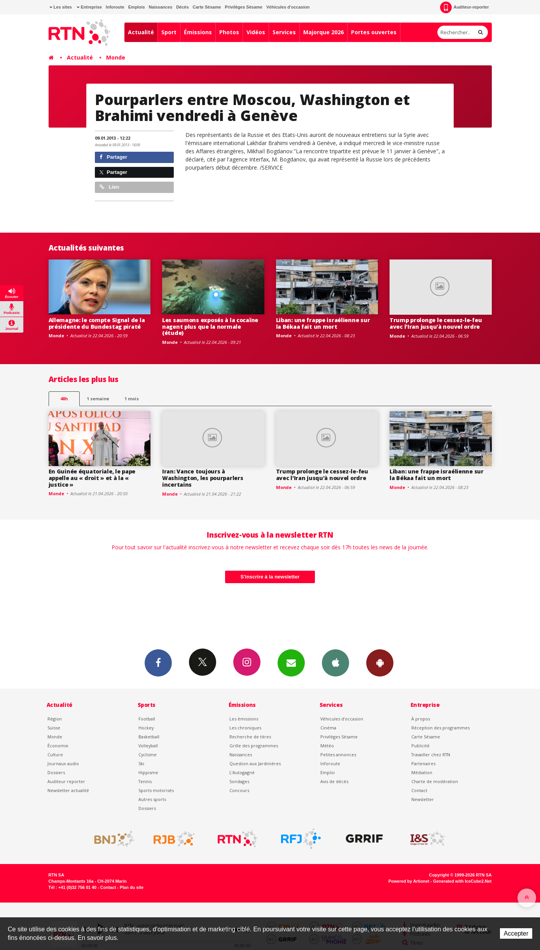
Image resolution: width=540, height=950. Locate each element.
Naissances (161, 7)
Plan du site (131, 887)
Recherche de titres (250, 736)
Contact (419, 790)
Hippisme (148, 772)
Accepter (516, 933)
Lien (109, 187)
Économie (57, 745)
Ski (141, 763)
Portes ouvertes (374, 32)
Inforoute (115, 7)
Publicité (420, 745)
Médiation (421, 772)
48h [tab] (64, 398)
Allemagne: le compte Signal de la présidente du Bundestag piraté (97, 323)
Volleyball (148, 745)
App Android (379, 662)
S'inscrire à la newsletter (270, 577)
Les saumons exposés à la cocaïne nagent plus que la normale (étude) (210, 326)
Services (284, 32)
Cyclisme (147, 754)
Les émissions (243, 718)
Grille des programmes (253, 745)
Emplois (136, 7)
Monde (115, 57)
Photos (229, 32)
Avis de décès (334, 781)
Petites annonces (338, 754)
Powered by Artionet (408, 881)
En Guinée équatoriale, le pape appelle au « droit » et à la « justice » (92, 478)
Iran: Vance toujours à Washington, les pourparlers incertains (202, 478)
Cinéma (328, 727)
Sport (169, 32)
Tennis (145, 781)
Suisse (53, 727)
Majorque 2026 (323, 32)
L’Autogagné (242, 772)
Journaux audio (63, 763)
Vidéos (255, 32)
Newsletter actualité (68, 790)
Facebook (158, 662)
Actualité (141, 32)
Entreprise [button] (89, 7)
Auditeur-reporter (464, 7)
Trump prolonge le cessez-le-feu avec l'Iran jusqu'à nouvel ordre (436, 323)
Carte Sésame (207, 7)
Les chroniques (245, 727)
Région (54, 718)
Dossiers (56, 772)
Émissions (198, 32)
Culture (55, 754)
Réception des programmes (440, 727)
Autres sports (152, 799)
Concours (239, 790)
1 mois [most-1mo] (131, 398)
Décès (182, 7)
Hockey (146, 727)
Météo (327, 745)
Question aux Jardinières (255, 763)
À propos (420, 718)
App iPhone (335, 662)
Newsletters (291, 662)
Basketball (148, 736)
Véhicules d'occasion (287, 7)
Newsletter (422, 799)
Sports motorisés (156, 790)
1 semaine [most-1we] (98, 398)
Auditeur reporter (66, 781)
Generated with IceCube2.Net (462, 881)
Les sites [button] (60, 7)
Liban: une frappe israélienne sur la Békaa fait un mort (323, 323)
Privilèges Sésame (243, 7)
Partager (113, 157)
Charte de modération (434, 781)
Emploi (327, 772)
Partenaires (423, 763)
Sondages (239, 781)
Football (146, 718)
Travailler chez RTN (430, 754)
